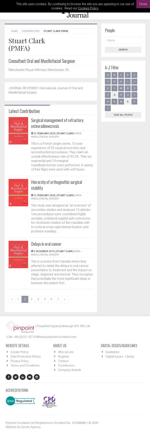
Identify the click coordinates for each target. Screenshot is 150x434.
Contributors (30, 31)
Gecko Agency (31, 427)
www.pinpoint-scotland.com (58, 337)
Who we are (66, 352)
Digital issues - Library (120, 356)
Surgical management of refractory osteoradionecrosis (57, 123)
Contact (63, 361)
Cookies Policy (88, 8)
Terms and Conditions (25, 365)
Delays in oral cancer (46, 244)
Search (123, 49)
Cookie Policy (19, 352)
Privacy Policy (20, 361)
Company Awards (69, 370)
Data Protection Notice (26, 356)
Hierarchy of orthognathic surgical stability (56, 185)
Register (63, 356)
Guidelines (112, 352)
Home (14, 31)
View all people (123, 115)
